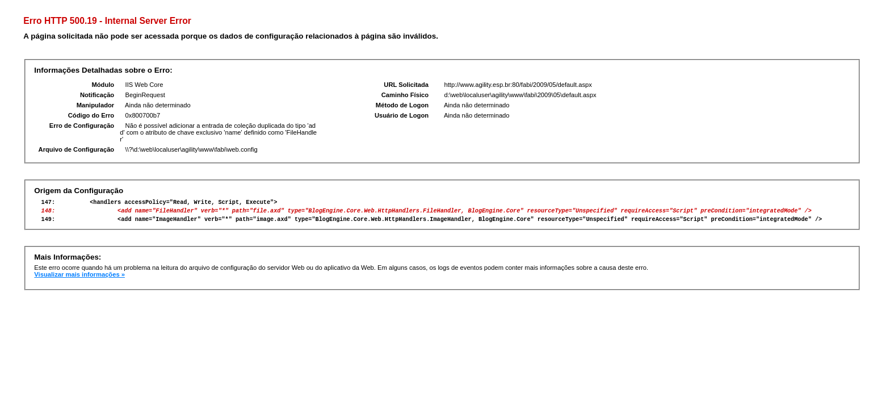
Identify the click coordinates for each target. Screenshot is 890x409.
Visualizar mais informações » (79, 279)
